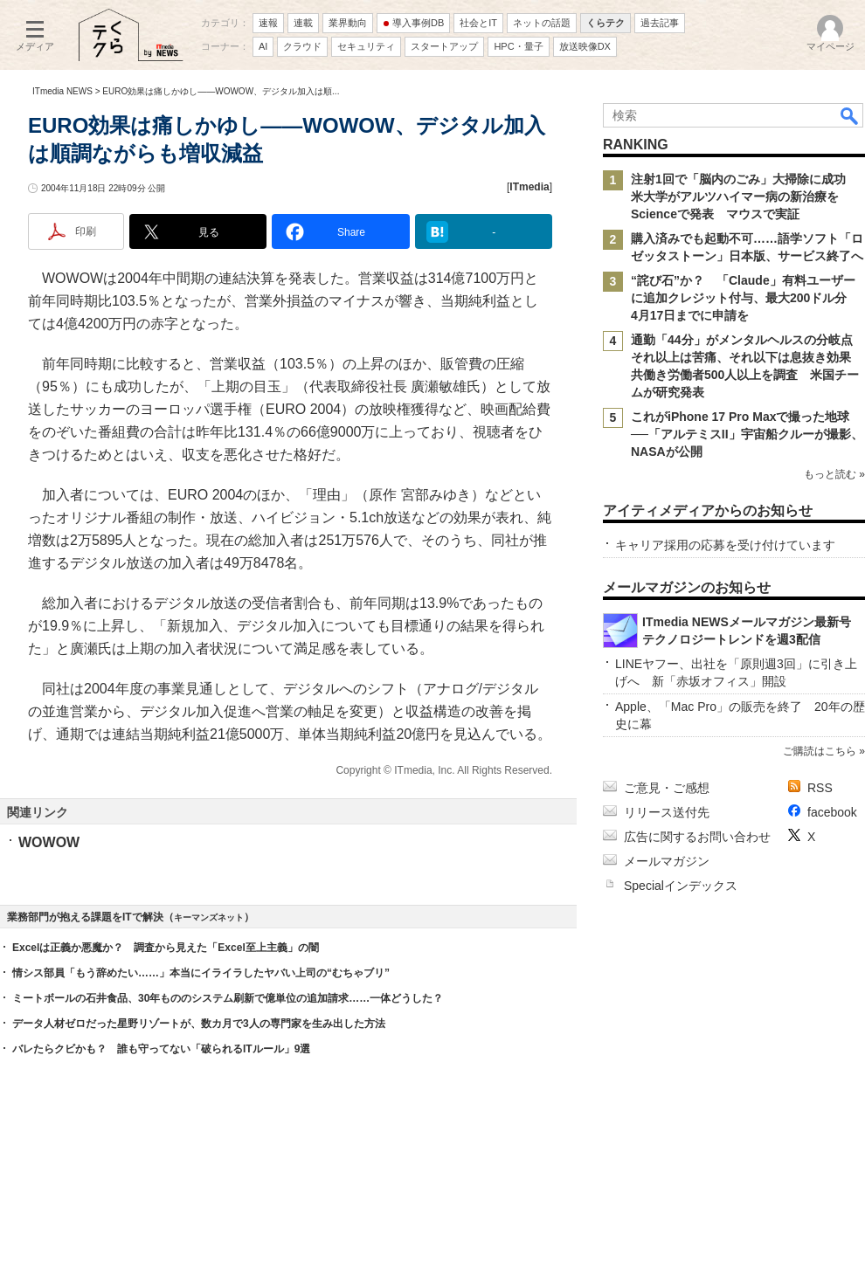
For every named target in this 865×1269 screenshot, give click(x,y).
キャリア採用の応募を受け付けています (725, 545)
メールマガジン (666, 861)
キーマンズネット (209, 917)
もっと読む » (834, 474)
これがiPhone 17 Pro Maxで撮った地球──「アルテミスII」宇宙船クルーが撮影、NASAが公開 (747, 434)
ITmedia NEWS (62, 91)
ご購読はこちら (819, 751)
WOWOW (49, 842)
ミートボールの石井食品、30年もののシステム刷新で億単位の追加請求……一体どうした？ (227, 998)
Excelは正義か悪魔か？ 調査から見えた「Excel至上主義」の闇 (165, 947)
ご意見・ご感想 (666, 788)
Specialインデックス (680, 886)
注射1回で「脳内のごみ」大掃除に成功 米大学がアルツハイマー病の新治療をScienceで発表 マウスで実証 (744, 196)
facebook (832, 812)
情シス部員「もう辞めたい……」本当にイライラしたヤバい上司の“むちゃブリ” (201, 973)
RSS (820, 788)
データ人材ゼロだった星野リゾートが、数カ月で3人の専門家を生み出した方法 (198, 1023)
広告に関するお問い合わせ (697, 837)
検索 (850, 115)
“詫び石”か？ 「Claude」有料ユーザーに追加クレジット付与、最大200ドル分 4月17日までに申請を (745, 297)
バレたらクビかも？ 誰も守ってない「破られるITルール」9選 (161, 1049)
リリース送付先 (666, 812)
